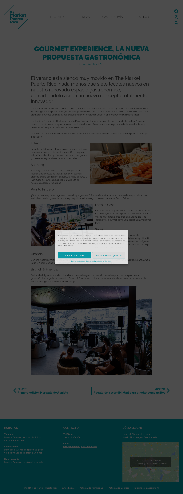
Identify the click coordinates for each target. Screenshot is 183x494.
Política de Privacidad (94, 261)
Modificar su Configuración (108, 255)
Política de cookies (78, 261)
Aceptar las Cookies (74, 255)
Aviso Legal (107, 261)
